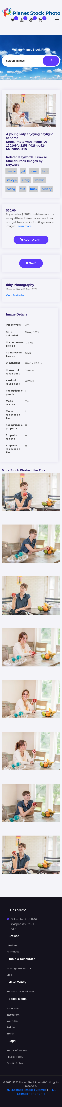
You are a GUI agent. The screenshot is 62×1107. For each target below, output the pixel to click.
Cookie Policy (15, 1063)
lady (45, 171)
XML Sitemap (14, 1090)
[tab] (31, 1099)
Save (31, 263)
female (11, 171)
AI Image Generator (19, 968)
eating (11, 189)
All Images (13, 951)
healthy (47, 189)
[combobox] (31, 61)
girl (23, 171)
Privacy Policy (15, 1056)
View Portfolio (15, 295)
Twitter (11, 1027)
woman (39, 180)
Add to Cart (31, 239)
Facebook (13, 1008)
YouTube (12, 1021)
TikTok (10, 1033)
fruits (33, 189)
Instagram (13, 1014)
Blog (9, 974)
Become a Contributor (21, 991)
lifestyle (12, 180)
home (33, 171)
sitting (26, 180)
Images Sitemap (35, 1090)
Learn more (24, 226)
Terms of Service (17, 1050)
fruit (22, 189)
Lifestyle (12, 945)
